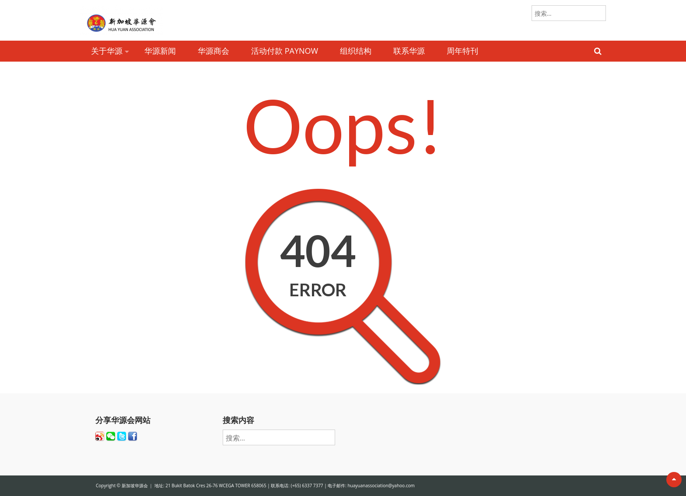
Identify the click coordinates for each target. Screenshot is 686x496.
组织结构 (355, 50)
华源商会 (213, 50)
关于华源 (106, 50)
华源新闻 (160, 50)
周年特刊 (462, 50)
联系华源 (409, 50)
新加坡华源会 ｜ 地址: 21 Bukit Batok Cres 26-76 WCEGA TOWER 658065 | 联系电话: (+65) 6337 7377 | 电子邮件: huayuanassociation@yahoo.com (268, 485)
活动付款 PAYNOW (284, 50)
